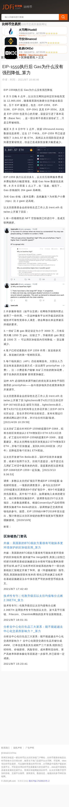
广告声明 (30, 770)
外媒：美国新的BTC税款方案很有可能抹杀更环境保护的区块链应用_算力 (33, 567)
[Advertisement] (34, 729)
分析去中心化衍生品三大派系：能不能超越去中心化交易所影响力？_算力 (33, 651)
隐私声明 (17, 770)
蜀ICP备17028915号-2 (39, 803)
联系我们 (5, 770)
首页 (3, 79)
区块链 (14, 79)
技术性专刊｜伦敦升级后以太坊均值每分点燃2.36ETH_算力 (33, 620)
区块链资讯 (28, 79)
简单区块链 (23, 803)
